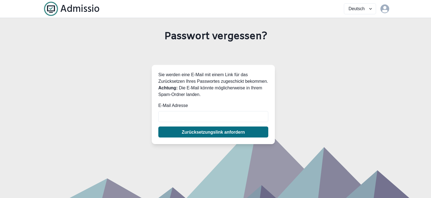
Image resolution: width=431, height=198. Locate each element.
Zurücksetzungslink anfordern (213, 132)
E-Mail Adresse (173, 105)
